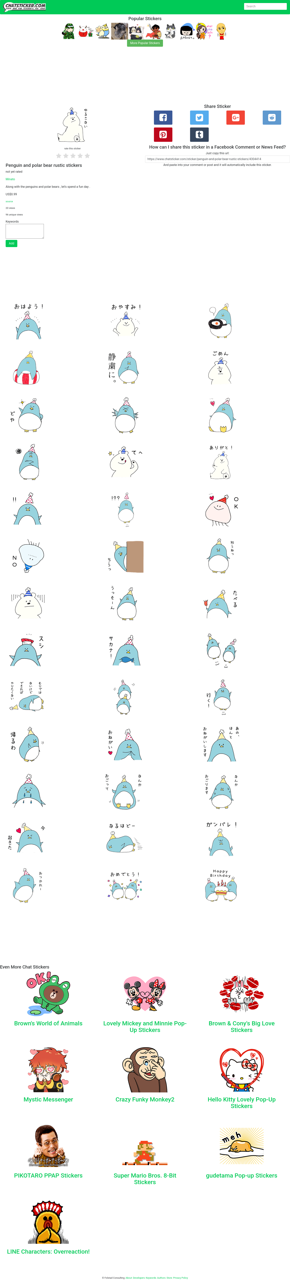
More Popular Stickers (145, 43)
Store (169, 1277)
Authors (161, 1277)
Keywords (151, 1277)
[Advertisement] (113, 77)
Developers (139, 1277)
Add (11, 243)
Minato (10, 179)
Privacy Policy (180, 1277)
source (9, 201)
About (129, 1277)
